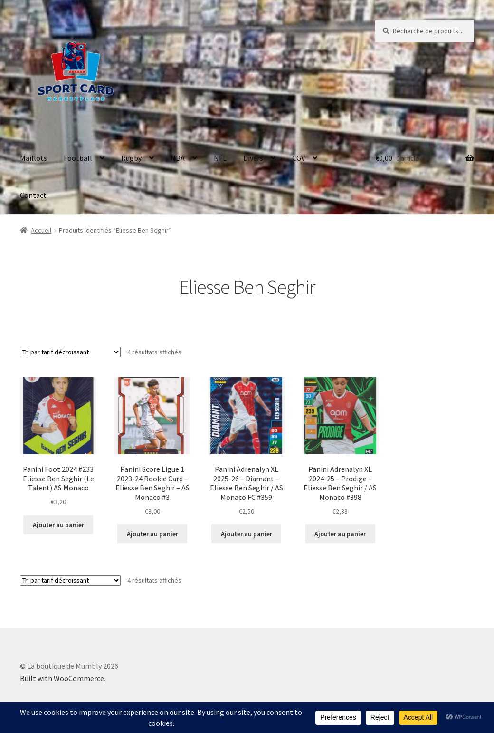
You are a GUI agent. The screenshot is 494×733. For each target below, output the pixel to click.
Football (78, 158)
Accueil (41, 230)
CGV (298, 158)
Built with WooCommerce (62, 678)
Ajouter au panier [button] (58, 524)
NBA (178, 158)
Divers (253, 158)
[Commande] (70, 352)
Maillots (33, 158)
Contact (33, 195)
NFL (220, 158)
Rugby (131, 158)
